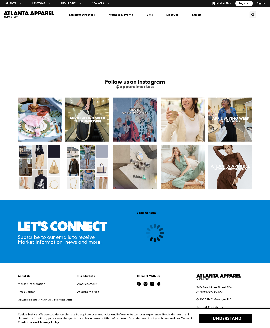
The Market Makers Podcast (37, 283)
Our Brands (25, 291)
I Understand (225, 318)
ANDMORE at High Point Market (99, 299)
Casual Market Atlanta (93, 275)
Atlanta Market (88, 267)
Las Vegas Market (89, 291)
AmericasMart (87, 259)
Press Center (26, 267)
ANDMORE (84, 307)
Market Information (31, 259)
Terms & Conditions (209, 283)
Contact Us (25, 299)
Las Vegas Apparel (90, 283)
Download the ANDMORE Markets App (45, 275)
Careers (23, 307)
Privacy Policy (205, 290)
